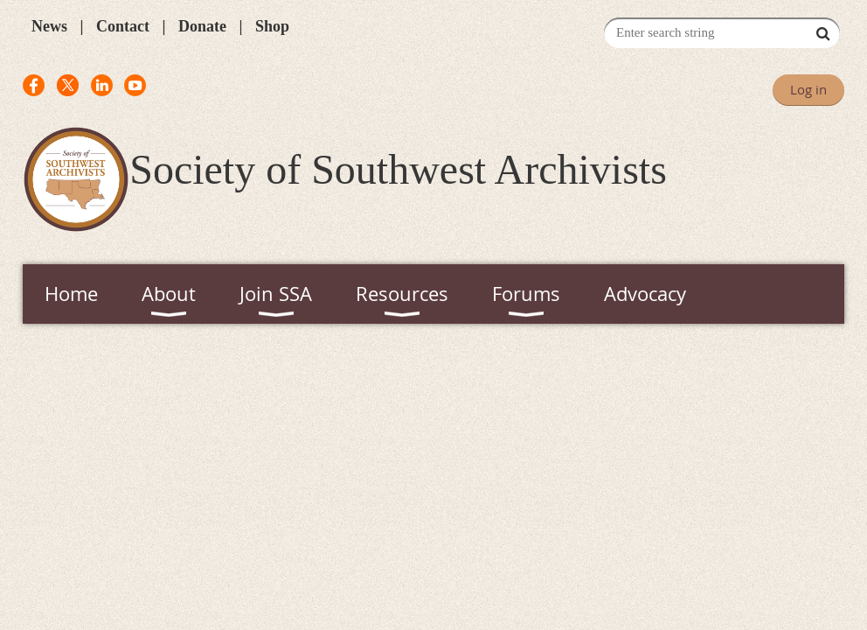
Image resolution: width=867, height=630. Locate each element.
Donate (202, 26)
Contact (122, 26)
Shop (272, 26)
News (49, 26)
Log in (808, 89)
